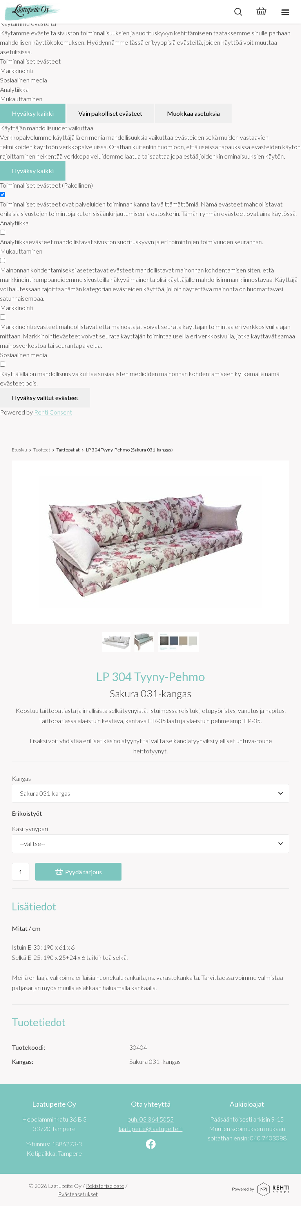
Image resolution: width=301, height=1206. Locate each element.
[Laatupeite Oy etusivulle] (113, 12)
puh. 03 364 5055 (150, 1119)
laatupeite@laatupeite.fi (151, 1128)
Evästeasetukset (78, 1194)
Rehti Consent (53, 412)
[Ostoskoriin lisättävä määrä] (20, 872)
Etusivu (19, 450)
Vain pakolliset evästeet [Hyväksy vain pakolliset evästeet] (110, 113)
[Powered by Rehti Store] (260, 1193)
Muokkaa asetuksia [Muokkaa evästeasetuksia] (193, 113)
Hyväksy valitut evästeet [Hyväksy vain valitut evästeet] (45, 397)
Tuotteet (41, 450)
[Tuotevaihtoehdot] (150, 793)
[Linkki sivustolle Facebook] (151, 1145)
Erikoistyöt (27, 813)
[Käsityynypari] (150, 844)
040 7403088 (268, 1138)
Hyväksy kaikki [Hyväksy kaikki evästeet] (33, 113)
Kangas (21, 778)
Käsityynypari (30, 828)
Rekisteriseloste (105, 1185)
